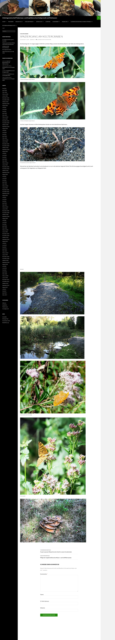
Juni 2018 (4, 268)
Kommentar (44, 574)
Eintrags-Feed (5, 318)
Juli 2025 (4, 107)
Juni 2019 (4, 245)
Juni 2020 (4, 222)
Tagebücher (64, 21)
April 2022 (4, 182)
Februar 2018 (5, 275)
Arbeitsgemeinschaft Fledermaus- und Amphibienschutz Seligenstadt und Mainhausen (29, 18)
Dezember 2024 (5, 120)
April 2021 (4, 203)
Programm (10, 21)
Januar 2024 (5, 141)
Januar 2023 (5, 164)
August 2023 (5, 151)
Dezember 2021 (5, 189)
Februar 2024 (5, 140)
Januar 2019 (5, 254)
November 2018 (5, 258)
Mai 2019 (4, 247)
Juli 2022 (4, 176)
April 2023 (4, 159)
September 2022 (5, 172)
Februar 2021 (5, 207)
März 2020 (4, 228)
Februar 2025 (5, 117)
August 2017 (5, 287)
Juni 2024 (4, 132)
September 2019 (5, 239)
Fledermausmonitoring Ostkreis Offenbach (81, 21)
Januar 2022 (5, 187)
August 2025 (5, 105)
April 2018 (4, 272)
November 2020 (5, 212)
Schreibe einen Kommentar (44, 39)
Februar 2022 (5, 185)
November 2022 (5, 168)
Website (42, 608)
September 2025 (5, 103)
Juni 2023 (4, 155)
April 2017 (4, 293)
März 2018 (4, 273)
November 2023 (5, 145)
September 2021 (5, 193)
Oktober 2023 (5, 147)
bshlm (33, 39)
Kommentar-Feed (6, 320)
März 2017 (4, 294)
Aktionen (4, 303)
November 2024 (5, 122)
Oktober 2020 (5, 214)
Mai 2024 (4, 134)
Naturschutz (18, 21)
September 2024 (5, 126)
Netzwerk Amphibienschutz (8, 25)
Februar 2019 (5, 252)
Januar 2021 (5, 208)
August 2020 (5, 218)
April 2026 (4, 90)
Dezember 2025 (5, 97)
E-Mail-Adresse (44, 601)
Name (42, 594)
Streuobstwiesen (29, 21)
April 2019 (4, 249)
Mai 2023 (4, 157)
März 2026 (4, 92)
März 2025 (4, 115)
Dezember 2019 (5, 233)
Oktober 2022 (5, 170)
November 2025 (5, 99)
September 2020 (5, 216)
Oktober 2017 (5, 283)
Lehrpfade (48, 21)
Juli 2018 (4, 266)
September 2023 (5, 149)
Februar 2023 (5, 163)
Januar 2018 (5, 277)
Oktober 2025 (5, 101)
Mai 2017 (4, 291)
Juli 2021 (4, 197)
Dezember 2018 (5, 256)
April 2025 (4, 113)
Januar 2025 (5, 119)
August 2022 (5, 174)
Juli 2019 (4, 243)
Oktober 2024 (5, 124)
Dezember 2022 (5, 166)
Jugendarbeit (55, 21)
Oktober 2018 (5, 260)
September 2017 (5, 285)
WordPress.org (5, 322)
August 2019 (5, 241)
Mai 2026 (4, 88)
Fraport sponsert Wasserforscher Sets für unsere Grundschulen (59, 551)
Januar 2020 (5, 231)
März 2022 (4, 184)
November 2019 (5, 235)
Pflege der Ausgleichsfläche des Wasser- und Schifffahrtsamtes (59, 556)
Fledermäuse (5, 306)
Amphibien (4, 305)
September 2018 (5, 262)
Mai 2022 (4, 180)
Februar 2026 (5, 94)
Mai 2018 (4, 270)
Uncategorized (24, 33)
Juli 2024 (4, 130)
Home (3, 21)
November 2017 (5, 281)
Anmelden (4, 316)
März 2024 (4, 138)
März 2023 (4, 161)
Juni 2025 (4, 109)
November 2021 (5, 191)
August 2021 (5, 195)
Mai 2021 (4, 201)
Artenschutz (39, 21)
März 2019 (4, 251)
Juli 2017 (4, 289)
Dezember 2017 (5, 279)
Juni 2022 (4, 178)
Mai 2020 (4, 224)
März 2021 (4, 205)
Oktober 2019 (5, 237)
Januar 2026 (5, 96)
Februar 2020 (5, 229)
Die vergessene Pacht (6, 49)
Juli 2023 (4, 153)
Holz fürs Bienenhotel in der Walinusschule (6, 62)
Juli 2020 (4, 220)
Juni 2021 (4, 199)
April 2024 (4, 136)
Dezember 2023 (5, 143)
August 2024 (5, 128)
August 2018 (5, 264)
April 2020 (4, 226)
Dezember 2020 (5, 210)
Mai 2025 (4, 111)
